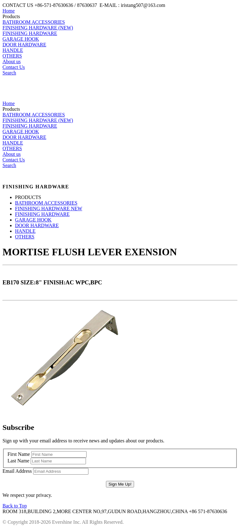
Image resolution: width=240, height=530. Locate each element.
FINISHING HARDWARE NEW (48, 208)
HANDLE (12, 50)
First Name (19, 454)
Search (9, 72)
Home (8, 10)
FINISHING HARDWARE (29, 33)
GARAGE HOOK (20, 39)
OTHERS (12, 56)
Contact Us (13, 67)
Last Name (18, 460)
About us (11, 61)
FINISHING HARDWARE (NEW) (37, 27)
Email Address (17, 471)
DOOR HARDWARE (24, 44)
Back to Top (14, 505)
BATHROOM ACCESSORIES (33, 22)
